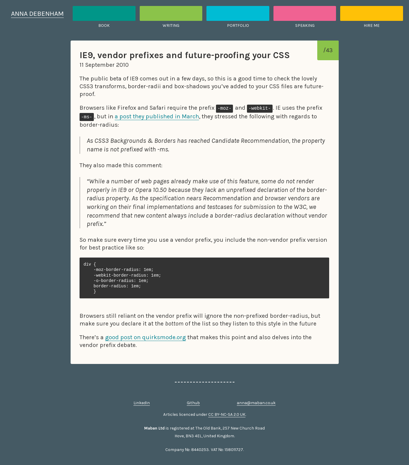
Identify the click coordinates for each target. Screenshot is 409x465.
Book (104, 25)
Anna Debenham (37, 14)
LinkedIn (141, 402)
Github (193, 402)
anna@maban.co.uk (256, 402)
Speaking (305, 25)
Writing (171, 25)
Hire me (372, 25)
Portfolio (238, 25)
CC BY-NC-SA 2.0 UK (226, 414)
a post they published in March (157, 116)
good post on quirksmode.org (145, 337)
